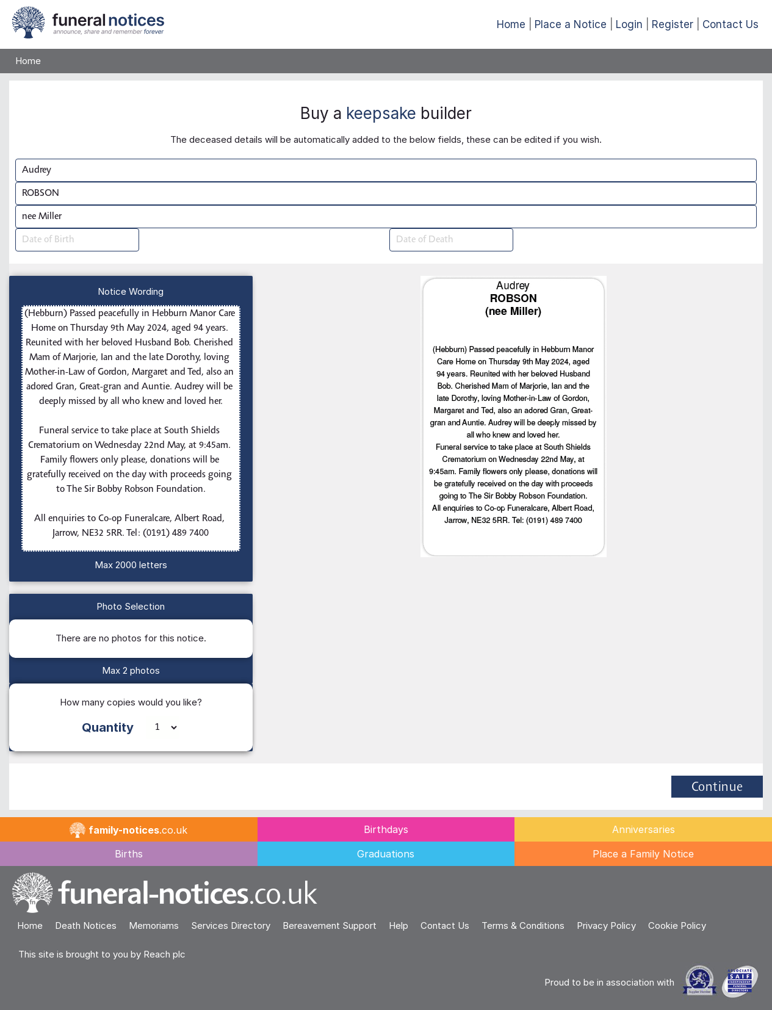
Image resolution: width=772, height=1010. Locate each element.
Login (629, 24)
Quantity (108, 727)
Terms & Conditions (523, 925)
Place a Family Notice (643, 854)
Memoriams (154, 925)
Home (511, 24)
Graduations (385, 854)
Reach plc (164, 954)
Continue (717, 788)
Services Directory (230, 925)
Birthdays (386, 829)
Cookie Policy (677, 925)
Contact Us (730, 24)
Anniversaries (643, 829)
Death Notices (86, 925)
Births (129, 854)
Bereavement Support (330, 925)
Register (672, 24)
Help (398, 925)
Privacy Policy (606, 925)
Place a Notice (571, 24)
